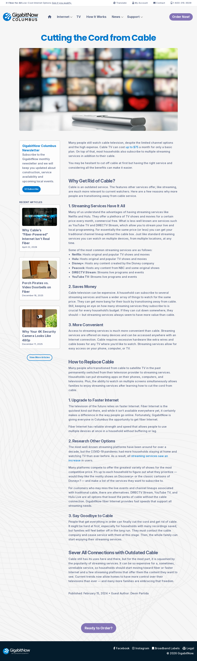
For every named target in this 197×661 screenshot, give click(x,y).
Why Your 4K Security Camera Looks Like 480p (35, 340)
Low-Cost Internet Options (39, 3)
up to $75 (127, 151)
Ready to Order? (99, 633)
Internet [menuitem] (63, 17)
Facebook (121, 648)
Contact (159, 3)
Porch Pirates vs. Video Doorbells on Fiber (33, 292)
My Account (140, 3)
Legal (188, 648)
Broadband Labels (166, 648)
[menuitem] (49, 16)
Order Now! (181, 17)
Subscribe (27, 193)
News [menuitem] (116, 17)
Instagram (140, 648)
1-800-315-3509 (181, 3)
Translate (120, 3)
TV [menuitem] (78, 17)
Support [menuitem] (133, 17)
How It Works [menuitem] (96, 17)
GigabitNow (185, 653)
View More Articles (35, 362)
